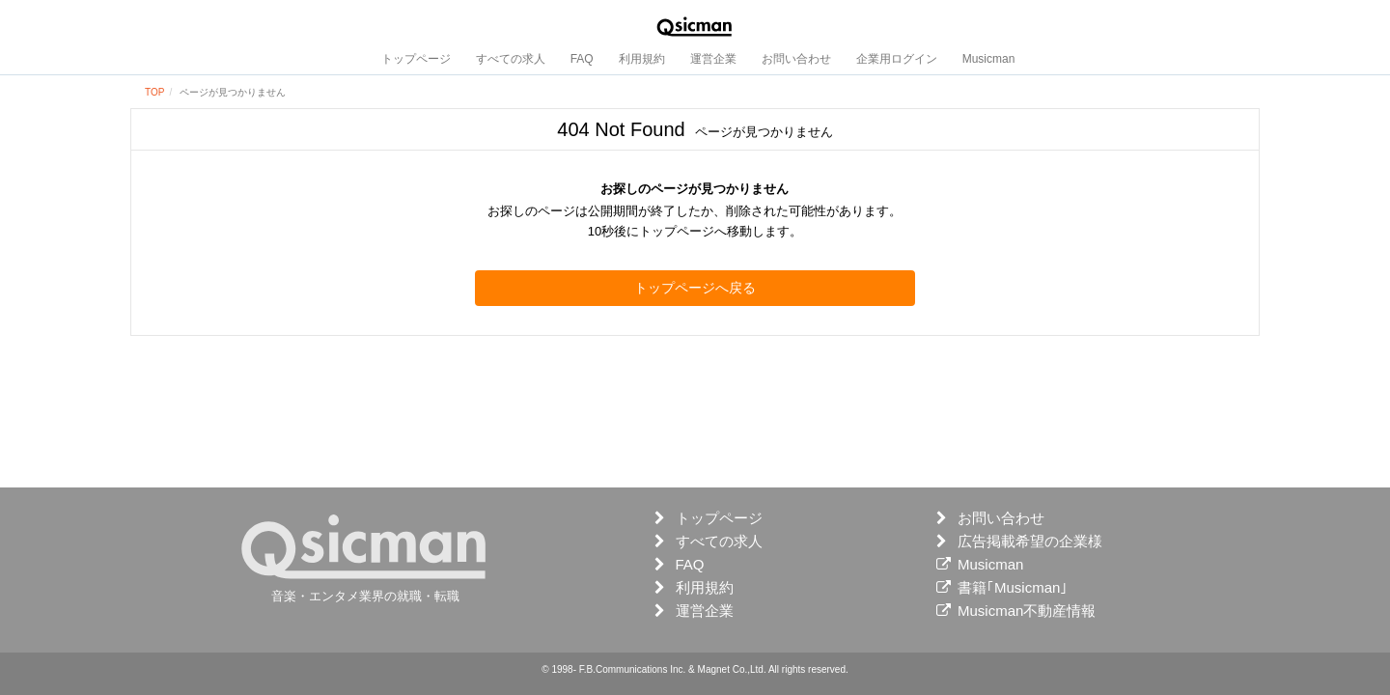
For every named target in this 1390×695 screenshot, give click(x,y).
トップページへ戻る (695, 287)
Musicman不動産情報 (1027, 610)
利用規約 (642, 59)
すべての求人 (510, 59)
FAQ (582, 59)
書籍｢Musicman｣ (1013, 587)
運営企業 (713, 59)
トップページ (416, 59)
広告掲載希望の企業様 (1030, 541)
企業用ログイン (896, 59)
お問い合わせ (796, 59)
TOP (154, 92)
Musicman (988, 59)
